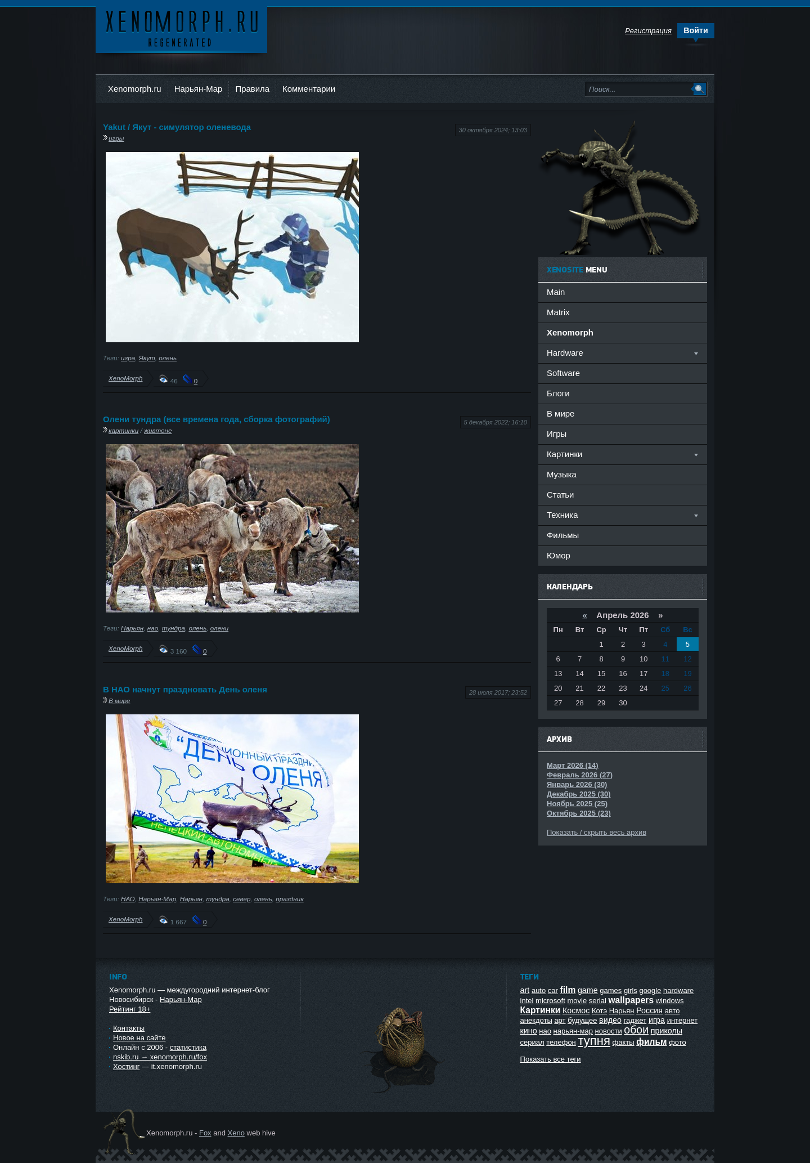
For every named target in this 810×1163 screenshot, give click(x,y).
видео (610, 1020)
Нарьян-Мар (198, 88)
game (588, 990)
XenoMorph (125, 378)
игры (116, 138)
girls (630, 990)
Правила (252, 88)
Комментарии (308, 88)
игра (128, 357)
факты (623, 1042)
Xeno (236, 1133)
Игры (556, 434)
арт (559, 1020)
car (553, 990)
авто (672, 1011)
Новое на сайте (139, 1038)
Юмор (558, 555)
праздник (289, 898)
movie (577, 1000)
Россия (649, 1010)
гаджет (635, 1020)
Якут (147, 357)
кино (528, 1030)
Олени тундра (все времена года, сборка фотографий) (216, 419)
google (650, 990)
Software (563, 373)
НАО (128, 898)
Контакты (129, 1028)
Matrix (558, 312)
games (611, 990)
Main (556, 292)
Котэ (599, 1011)
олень (168, 357)
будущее (582, 1020)
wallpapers (631, 1000)
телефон (561, 1042)
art (525, 990)
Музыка (562, 474)
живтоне (158, 430)
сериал (532, 1042)
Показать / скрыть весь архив (596, 832)
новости (608, 1031)
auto (539, 990)
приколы (666, 1030)
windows (670, 1000)
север (241, 898)
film (568, 990)
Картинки (540, 1010)
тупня (594, 1041)
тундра (173, 628)
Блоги (558, 393)
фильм (651, 1041)
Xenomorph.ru (134, 88)
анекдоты (536, 1020)
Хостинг (126, 1066)
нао (152, 628)
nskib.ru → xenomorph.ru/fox (160, 1057)
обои (636, 1029)
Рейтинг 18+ (129, 1009)
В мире (119, 700)
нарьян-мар (573, 1031)
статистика (188, 1047)
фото (677, 1042)
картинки (123, 430)
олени (219, 628)
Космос (576, 1010)
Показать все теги (550, 1059)
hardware (678, 990)
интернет (682, 1020)
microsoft (550, 1000)
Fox (205, 1133)
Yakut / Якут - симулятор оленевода (177, 127)
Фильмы (563, 535)
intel (527, 1000)
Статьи (560, 494)
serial (597, 1000)
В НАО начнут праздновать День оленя (185, 689)
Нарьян (132, 628)
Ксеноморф (181, 28)
